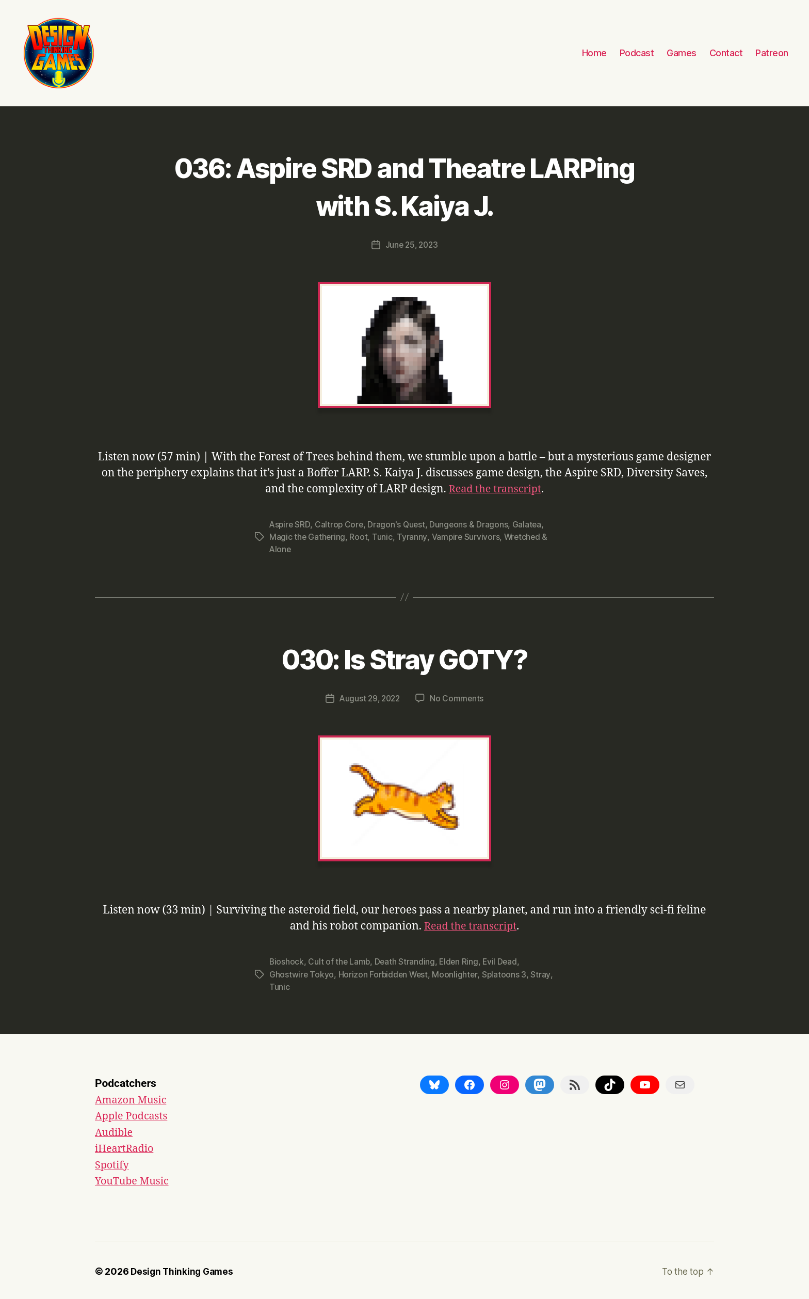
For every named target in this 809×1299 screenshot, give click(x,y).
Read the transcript (495, 488)
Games (682, 52)
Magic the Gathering (307, 536)
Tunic (383, 536)
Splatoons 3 (506, 973)
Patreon (771, 52)
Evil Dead (503, 961)
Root (359, 536)
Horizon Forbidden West (384, 973)
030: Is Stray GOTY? (404, 656)
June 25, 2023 (412, 244)
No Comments (458, 697)
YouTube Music (134, 1180)
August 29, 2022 (369, 697)
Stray (279, 986)
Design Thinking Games (183, 1269)
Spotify (113, 1163)
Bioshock (286, 961)
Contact (726, 52)
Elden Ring (461, 961)
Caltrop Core (340, 524)
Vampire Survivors (466, 536)
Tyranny (413, 536)
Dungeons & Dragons (471, 524)
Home (594, 52)
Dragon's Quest (398, 524)
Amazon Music (133, 1098)
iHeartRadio (126, 1147)
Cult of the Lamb (340, 961)
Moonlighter (457, 973)
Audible (115, 1131)
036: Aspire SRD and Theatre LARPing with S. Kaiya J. (404, 184)
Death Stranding (406, 961)
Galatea (530, 524)
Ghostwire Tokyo (301, 973)
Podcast (637, 52)
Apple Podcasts (133, 1115)
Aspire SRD (290, 524)
